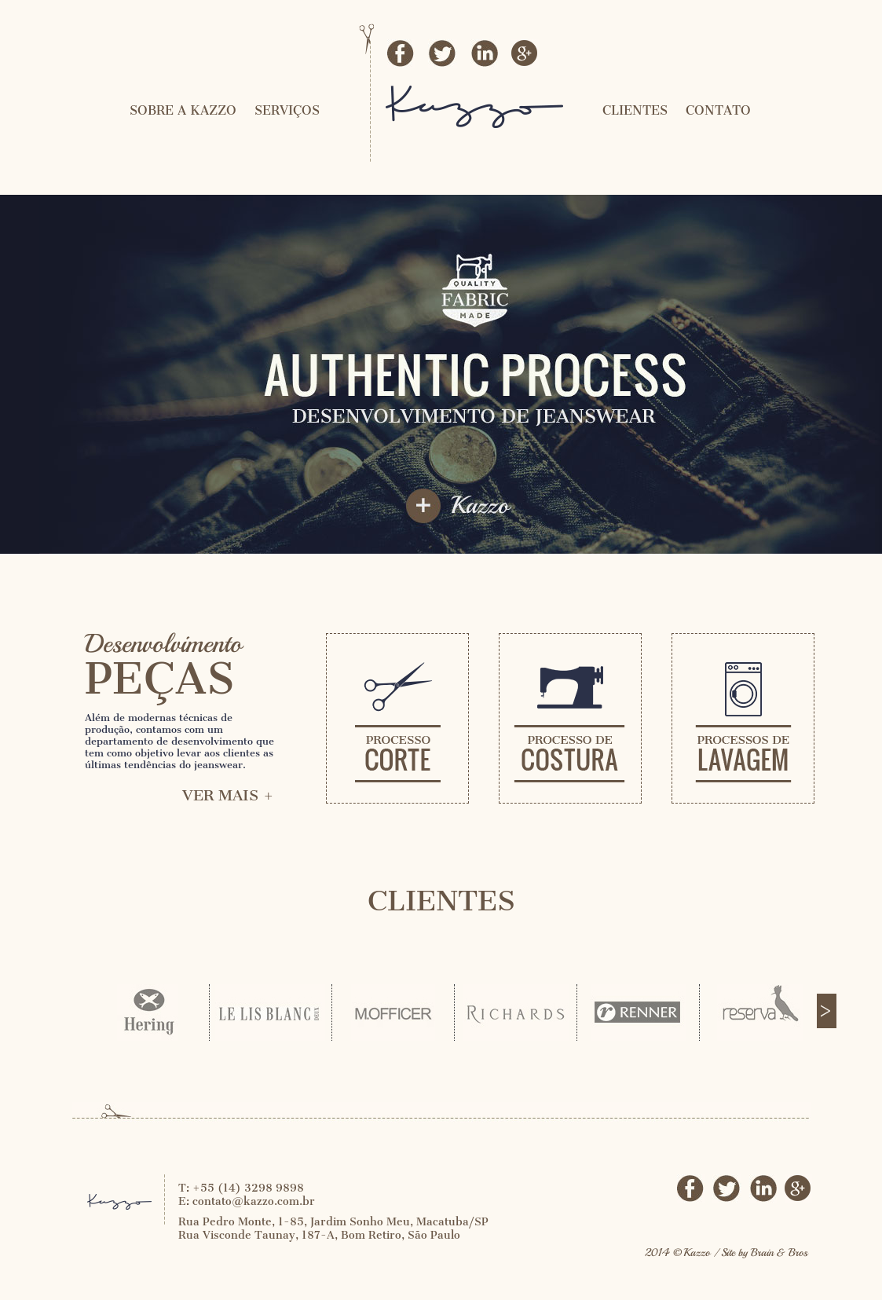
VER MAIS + (228, 795)
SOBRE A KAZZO (183, 110)
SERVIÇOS (287, 110)
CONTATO (718, 110)
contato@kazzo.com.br (253, 1201)
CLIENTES (635, 110)
